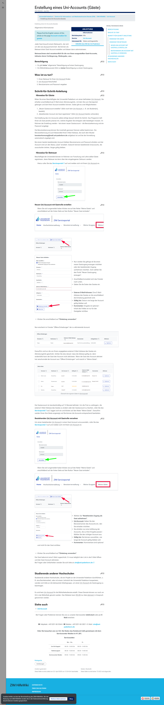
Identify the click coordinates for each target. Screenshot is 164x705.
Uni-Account (111, 16)
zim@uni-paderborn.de (84, 563)
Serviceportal (58, 163)
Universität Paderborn (46, 16)
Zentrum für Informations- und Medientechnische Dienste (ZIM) (75, 16)
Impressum (36, 691)
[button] (58, 699)
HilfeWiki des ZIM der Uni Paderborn (88, 44)
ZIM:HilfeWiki (101, 16)
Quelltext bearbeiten (103, 61)
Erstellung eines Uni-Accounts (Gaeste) (53, 19)
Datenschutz (37, 685)
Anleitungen (40, 664)
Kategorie (38, 660)
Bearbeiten (101, 61)
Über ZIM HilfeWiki (39, 688)
